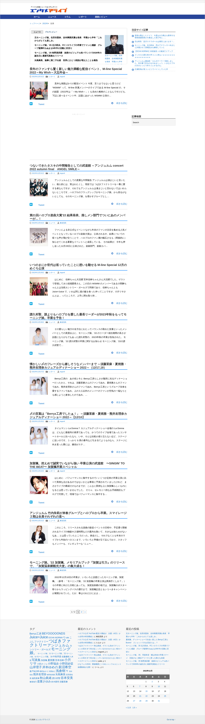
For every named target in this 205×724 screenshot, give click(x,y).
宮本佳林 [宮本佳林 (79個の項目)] (59, 660)
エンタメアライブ (43, 720)
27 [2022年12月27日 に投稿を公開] (134, 701)
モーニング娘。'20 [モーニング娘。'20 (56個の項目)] (45, 657)
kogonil (62, 76)
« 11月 (128, 708)
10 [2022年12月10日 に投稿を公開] (159, 686)
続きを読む (121, 103)
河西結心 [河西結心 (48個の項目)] (52, 671)
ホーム (37, 17)
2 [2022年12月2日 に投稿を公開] (152, 682)
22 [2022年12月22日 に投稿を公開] (146, 696)
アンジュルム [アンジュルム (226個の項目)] (58, 645)
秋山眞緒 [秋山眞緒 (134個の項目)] (46, 677)
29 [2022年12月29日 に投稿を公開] (146, 701)
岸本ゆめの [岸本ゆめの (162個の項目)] (50, 667)
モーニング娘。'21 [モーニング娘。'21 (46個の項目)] (44, 653)
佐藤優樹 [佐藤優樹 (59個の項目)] (65, 657)
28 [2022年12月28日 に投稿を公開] (140, 701)
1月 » (134, 708)
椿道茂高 (63, 223)
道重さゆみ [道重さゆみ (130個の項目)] (44, 681)
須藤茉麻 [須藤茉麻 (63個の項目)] (64, 682)
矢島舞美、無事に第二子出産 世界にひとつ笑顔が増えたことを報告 (66, 60)
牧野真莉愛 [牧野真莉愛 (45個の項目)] (51, 675)
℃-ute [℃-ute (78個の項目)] (66, 637)
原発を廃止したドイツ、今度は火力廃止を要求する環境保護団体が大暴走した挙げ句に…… (155, 36)
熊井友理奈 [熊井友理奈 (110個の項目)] (39, 674)
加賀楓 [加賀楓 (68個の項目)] (44, 660)
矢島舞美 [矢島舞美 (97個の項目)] (60, 674)
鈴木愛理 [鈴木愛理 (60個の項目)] (55, 682)
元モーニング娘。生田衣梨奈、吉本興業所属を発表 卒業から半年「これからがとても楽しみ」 (114, 49)
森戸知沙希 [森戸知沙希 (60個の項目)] (34, 671)
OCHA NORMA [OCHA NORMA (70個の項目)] (55, 637)
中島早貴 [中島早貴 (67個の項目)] (57, 656)
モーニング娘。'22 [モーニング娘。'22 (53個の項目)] (58, 653)
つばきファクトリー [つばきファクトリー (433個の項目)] (50, 642)
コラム (67, 17)
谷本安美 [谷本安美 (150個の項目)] (67, 677)
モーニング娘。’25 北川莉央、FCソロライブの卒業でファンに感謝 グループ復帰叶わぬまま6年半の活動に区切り (148, 649)
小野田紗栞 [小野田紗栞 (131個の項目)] (66, 663)
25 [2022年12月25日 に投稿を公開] (165, 696)
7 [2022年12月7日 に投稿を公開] (139, 686)
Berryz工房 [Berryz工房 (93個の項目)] (36, 633)
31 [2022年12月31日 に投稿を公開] (159, 701)
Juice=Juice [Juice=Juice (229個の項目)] (39, 637)
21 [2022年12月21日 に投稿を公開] (140, 696)
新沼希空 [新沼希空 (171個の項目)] (65, 667)
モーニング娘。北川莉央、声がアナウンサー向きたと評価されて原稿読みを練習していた (155, 46)
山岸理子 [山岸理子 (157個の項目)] (36, 667)
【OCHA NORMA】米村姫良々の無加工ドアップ (154, 51)
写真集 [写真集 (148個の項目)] (36, 660)
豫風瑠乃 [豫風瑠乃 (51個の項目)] (33, 682)
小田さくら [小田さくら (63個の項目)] (42, 664)
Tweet (41, 104)
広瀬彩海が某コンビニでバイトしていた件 (151, 69)
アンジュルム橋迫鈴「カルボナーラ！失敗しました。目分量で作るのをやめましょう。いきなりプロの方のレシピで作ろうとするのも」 (155, 63)
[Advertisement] (78, 136)
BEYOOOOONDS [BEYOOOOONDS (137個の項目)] (53, 633)
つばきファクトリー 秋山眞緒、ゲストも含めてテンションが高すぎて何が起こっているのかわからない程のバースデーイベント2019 (100, 649)
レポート (83, 17)
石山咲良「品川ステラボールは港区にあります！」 (155, 41)
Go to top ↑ (171, 720)
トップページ (35, 23)
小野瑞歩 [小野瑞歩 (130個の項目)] (53, 663)
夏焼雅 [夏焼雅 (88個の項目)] (51, 660)
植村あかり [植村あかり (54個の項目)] (44, 671)
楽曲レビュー (101, 17)
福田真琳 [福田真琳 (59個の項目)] (35, 678)
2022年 (45, 23)
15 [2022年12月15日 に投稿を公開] (146, 691)
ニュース (52, 17)
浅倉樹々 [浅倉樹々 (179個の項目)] (62, 671)
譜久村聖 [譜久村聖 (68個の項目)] (56, 678)
